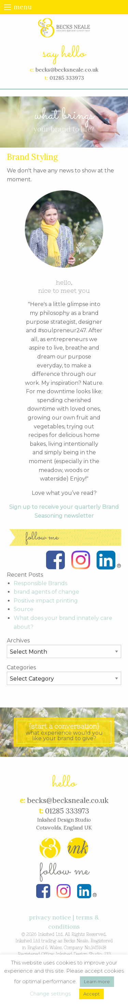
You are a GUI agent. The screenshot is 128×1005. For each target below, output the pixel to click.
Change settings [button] (50, 993)
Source (23, 609)
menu (23, 7)
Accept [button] (91, 993)
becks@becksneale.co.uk (66, 69)
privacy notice (50, 917)
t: (46, 77)
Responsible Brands (40, 583)
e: (32, 69)
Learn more (97, 981)
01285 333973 (66, 77)
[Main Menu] (7, 7)
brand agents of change (46, 592)
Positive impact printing (46, 600)
